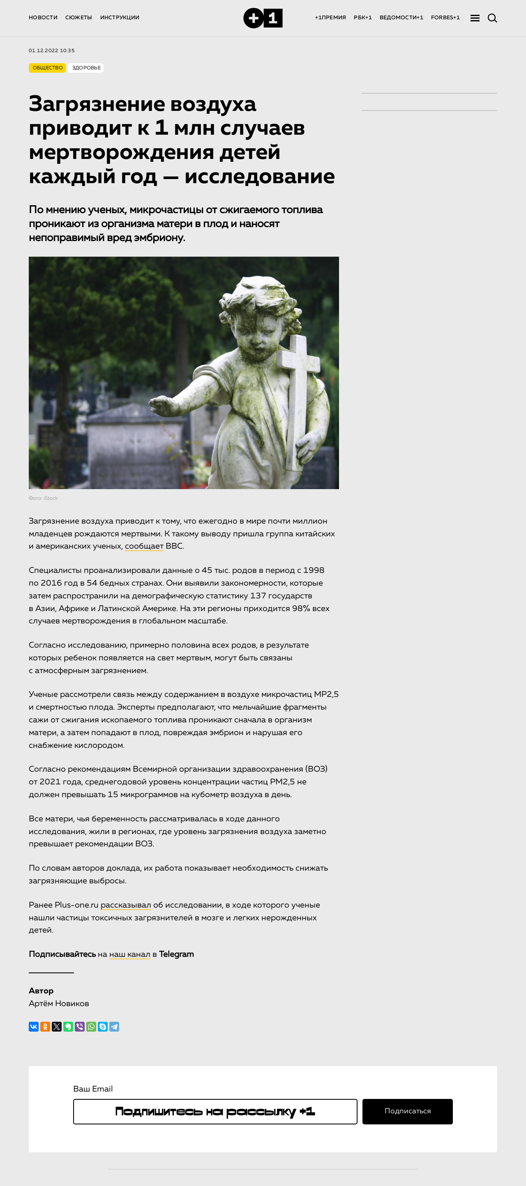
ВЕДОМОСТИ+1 (401, 18)
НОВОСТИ (43, 18)
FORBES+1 (445, 18)
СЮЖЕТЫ (78, 18)
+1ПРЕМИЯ (330, 18)
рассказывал (126, 905)
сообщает (144, 546)
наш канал (129, 954)
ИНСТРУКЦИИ (120, 18)
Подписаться (408, 1111)
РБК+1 (362, 18)
